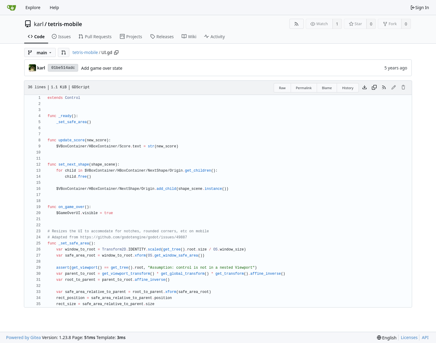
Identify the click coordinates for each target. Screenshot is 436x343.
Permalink (304, 88)
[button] (63, 52)
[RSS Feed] (296, 24)
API (425, 337)
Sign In (419, 7)
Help (54, 7)
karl (39, 24)
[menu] (387, 338)
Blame (327, 88)
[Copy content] (374, 87)
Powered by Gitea (23, 337)
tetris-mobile (65, 24)
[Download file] (364, 87)
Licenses (409, 337)
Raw (282, 88)
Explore (32, 7)
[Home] (11, 7)
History (347, 88)
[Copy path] (116, 52)
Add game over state (101, 68)
